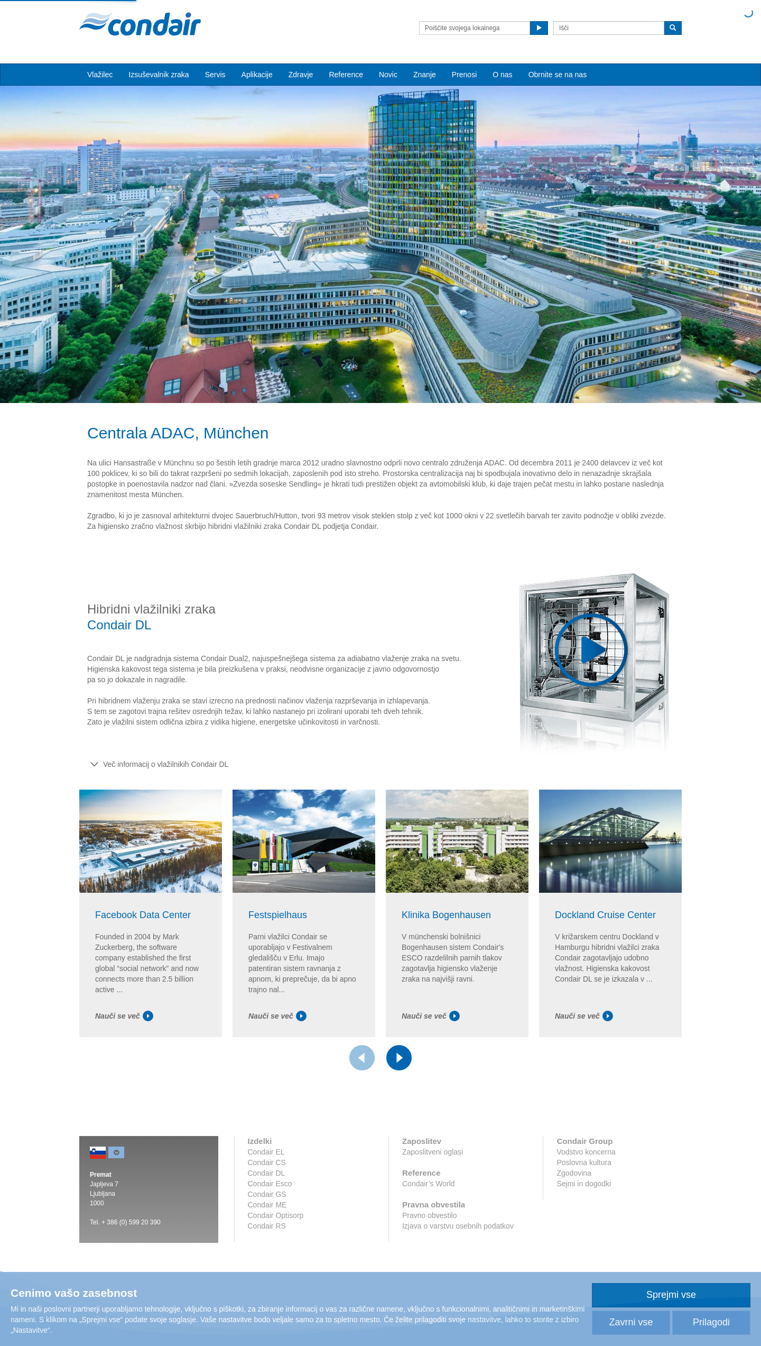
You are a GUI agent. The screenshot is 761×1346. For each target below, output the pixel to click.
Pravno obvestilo (429, 1215)
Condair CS (267, 1162)
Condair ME (267, 1205)
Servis (215, 74)
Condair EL (266, 1152)
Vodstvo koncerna (585, 1152)
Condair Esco (270, 1183)
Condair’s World (428, 1183)
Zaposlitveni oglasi (432, 1152)
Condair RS (267, 1226)
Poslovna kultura (583, 1162)
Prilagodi (711, 1322)
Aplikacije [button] (257, 74)
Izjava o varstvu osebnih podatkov (458, 1226)
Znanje (424, 74)
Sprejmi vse (671, 1294)
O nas (502, 74)
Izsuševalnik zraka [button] (158, 74)
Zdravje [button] (301, 74)
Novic (388, 74)
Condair (140, 24)
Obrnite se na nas (557, 74)
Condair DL (266, 1173)
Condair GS (267, 1194)
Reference (346, 74)
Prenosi (464, 74)
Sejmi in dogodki (583, 1183)
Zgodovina (573, 1173)
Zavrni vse (631, 1322)
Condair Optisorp (276, 1215)
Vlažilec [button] (100, 74)
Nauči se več (124, 1016)
